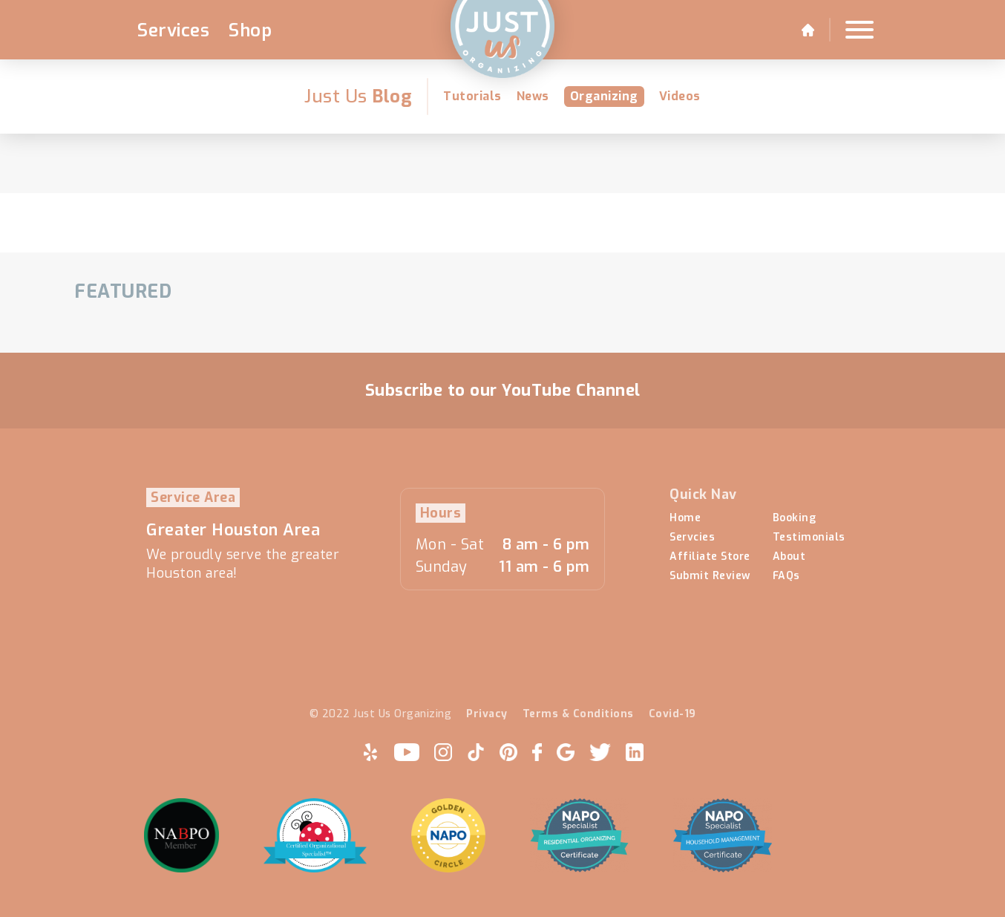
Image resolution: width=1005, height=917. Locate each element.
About (789, 557)
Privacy (487, 714)
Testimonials (809, 537)
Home (685, 518)
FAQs (786, 576)
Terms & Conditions (578, 714)
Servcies (692, 537)
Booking (794, 518)
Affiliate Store (710, 557)
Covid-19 (672, 714)
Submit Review (710, 576)
